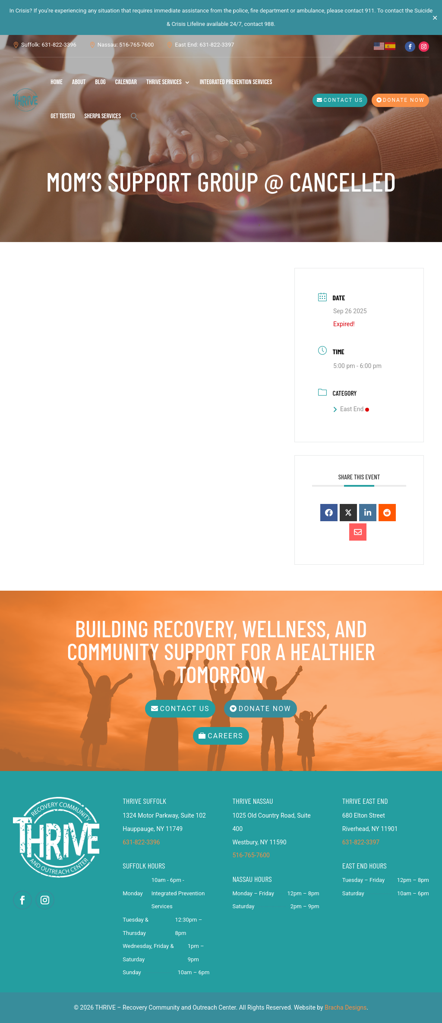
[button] (134, 116)
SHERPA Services (102, 116)
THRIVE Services (164, 82)
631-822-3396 (141, 842)
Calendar (126, 82)
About (79, 82)
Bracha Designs (345, 1007)
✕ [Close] (435, 17)
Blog (100, 82)
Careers (225, 736)
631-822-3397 (360, 842)
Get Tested (63, 116)
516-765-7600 (251, 855)
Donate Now (403, 100)
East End (351, 409)
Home (57, 82)
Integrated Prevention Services (236, 82)
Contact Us (343, 100)
